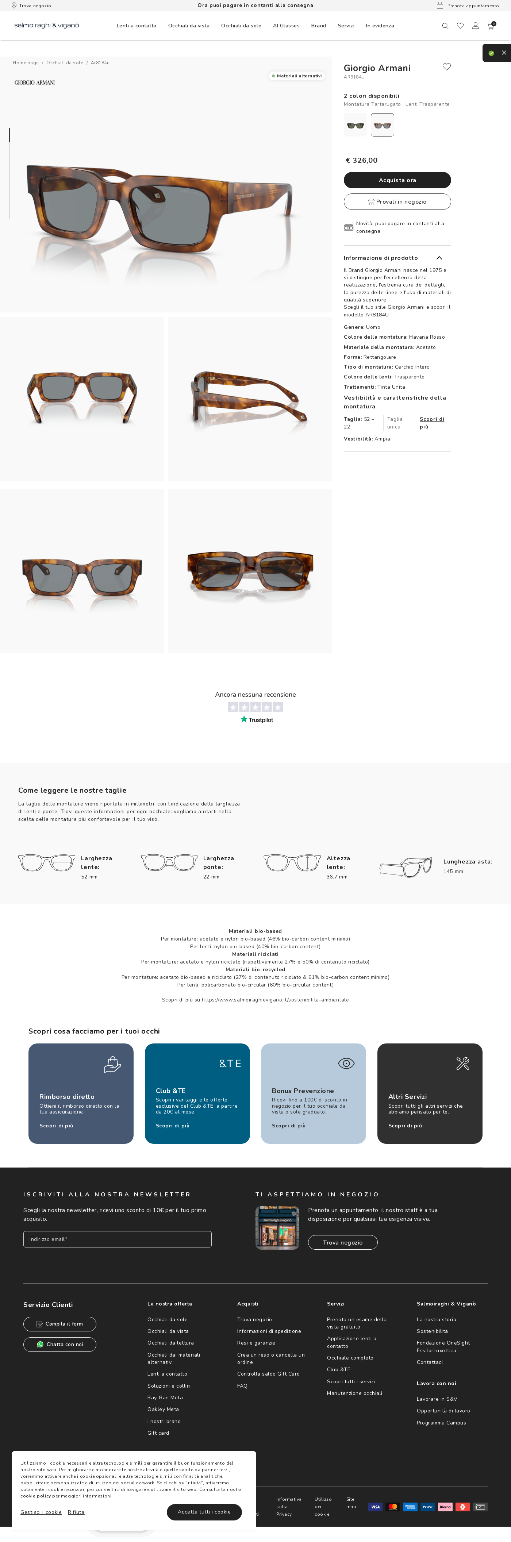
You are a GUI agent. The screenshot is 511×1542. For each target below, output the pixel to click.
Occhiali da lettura (170, 1342)
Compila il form (59, 1323)
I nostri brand (164, 1421)
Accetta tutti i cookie (204, 1511)
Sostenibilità (432, 1331)
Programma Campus (441, 1422)
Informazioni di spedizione (269, 1331)
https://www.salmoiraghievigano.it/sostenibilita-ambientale (275, 999)
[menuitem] (136, 25)
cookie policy (35, 1496)
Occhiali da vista (168, 1331)
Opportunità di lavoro (443, 1410)
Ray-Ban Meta (165, 1397)
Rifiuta (76, 1512)
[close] (446, 66)
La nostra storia (436, 1319)
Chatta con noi (59, 1344)
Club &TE (338, 1369)
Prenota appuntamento (468, 5)
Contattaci (430, 1362)
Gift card (158, 1433)
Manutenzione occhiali (355, 1393)
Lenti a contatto (167, 1373)
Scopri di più (432, 423)
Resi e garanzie (256, 1342)
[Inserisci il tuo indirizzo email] (117, 1239)
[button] (491, 26)
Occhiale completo (350, 1357)
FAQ (242, 1386)
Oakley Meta (163, 1409)
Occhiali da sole (167, 1319)
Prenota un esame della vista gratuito (357, 1323)
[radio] (355, 124)
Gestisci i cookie (41, 1512)
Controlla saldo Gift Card (268, 1373)
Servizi (346, 25)
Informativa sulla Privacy (289, 1506)
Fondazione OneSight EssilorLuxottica (443, 1346)
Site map (351, 1503)
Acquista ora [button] (397, 180)
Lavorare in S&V (437, 1399)
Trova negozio (31, 5)
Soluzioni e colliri (168, 1386)
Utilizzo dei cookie (323, 1506)
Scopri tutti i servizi (351, 1381)
